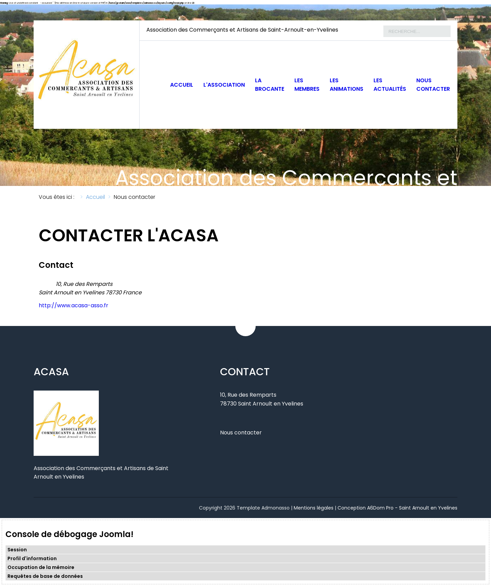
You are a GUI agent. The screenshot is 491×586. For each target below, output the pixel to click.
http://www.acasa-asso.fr (73, 305)
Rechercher (383, 25)
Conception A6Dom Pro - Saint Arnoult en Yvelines (397, 507)
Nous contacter (241, 432)
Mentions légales (313, 507)
